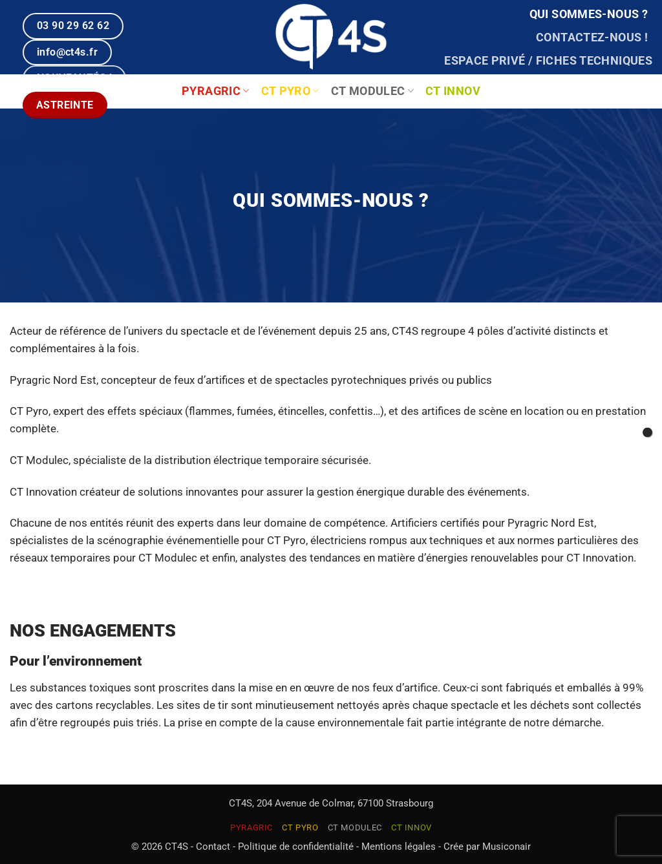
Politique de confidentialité (296, 846)
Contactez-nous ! (592, 37)
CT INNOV (452, 91)
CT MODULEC (372, 91)
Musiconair (506, 846)
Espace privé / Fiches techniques (548, 61)
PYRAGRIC (251, 827)
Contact (213, 846)
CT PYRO (290, 91)
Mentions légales (398, 846)
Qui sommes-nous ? (588, 14)
